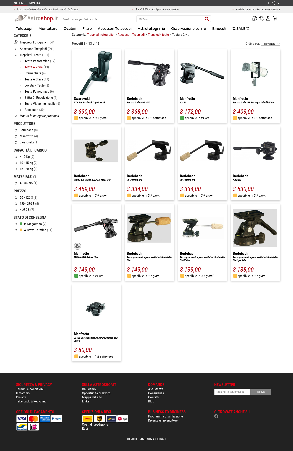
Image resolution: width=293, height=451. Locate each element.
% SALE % (240, 28)
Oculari (70, 28)
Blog (151, 401)
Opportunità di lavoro (96, 393)
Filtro (87, 28)
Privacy (21, 397)
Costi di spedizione (95, 424)
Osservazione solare (188, 28)
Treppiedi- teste (159, 35)
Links (85, 401)
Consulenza (156, 393)
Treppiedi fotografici (101, 35)
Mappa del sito (92, 397)
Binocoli (219, 28)
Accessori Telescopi (115, 28)
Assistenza (155, 389)
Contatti (153, 397)
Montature (48, 28)
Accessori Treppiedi (131, 35)
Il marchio (23, 393)
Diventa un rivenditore (163, 420)
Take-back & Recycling (31, 401)
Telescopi (24, 28)
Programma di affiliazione (165, 416)
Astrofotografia (151, 28)
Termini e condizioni (30, 389)
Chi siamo (89, 389)
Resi (85, 428)
